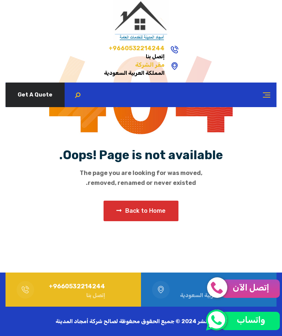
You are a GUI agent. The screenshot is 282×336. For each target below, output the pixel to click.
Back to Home (141, 210)
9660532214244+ (176, 48)
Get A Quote (35, 94)
